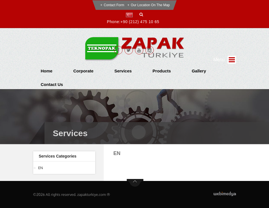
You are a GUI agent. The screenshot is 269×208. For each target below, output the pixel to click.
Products (162, 70)
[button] (130, 15)
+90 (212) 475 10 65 (140, 21)
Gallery (199, 70)
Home (47, 70)
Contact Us (52, 84)
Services (123, 70)
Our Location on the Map (150, 5)
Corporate (83, 70)
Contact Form (114, 5)
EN (40, 167)
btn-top (135, 183)
